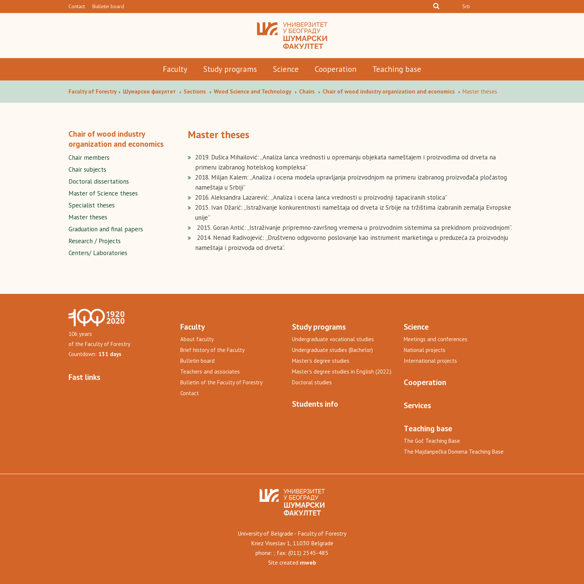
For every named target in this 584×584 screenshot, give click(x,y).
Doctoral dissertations (99, 181)
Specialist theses (92, 205)
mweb (308, 562)
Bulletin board (108, 6)
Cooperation (335, 69)
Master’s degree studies (320, 360)
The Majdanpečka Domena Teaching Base (454, 451)
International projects (430, 360)
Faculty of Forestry (93, 91)
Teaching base (396, 69)
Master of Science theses (103, 193)
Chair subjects (87, 169)
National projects (424, 349)
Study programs (230, 69)
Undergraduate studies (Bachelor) (332, 349)
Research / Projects (95, 241)
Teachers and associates (210, 371)
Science (286, 69)
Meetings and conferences (435, 339)
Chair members (89, 157)
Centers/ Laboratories (98, 253)
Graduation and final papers (106, 229)
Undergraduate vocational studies (333, 339)
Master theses (88, 217)
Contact (77, 6)
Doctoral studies (312, 382)
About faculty (197, 339)
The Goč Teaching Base (432, 440)
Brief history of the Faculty (212, 349)
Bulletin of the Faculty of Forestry (221, 382)
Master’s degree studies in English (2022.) (341, 371)
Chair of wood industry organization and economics (116, 139)
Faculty (175, 69)
